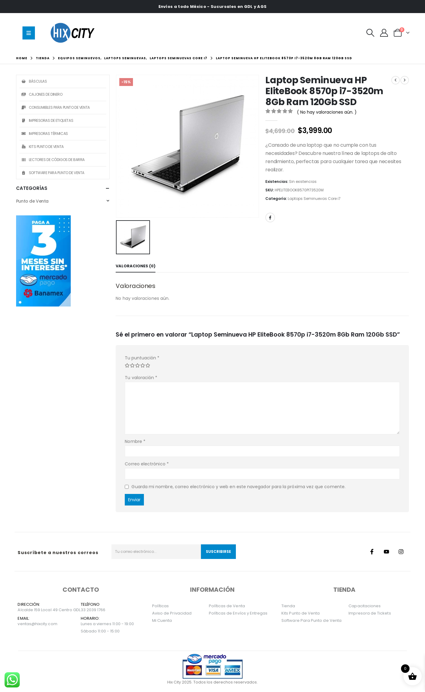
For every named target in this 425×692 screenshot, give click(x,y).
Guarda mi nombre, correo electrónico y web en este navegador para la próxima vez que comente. (238, 487)
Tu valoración (141, 378)
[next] (404, 80)
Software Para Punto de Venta (52, 172)
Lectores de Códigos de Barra (53, 159)
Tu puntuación (142, 358)
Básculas (34, 81)
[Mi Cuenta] (384, 33)
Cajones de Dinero (42, 94)
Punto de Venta (32, 201)
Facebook (270, 217)
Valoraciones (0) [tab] (135, 266)
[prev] (395, 80)
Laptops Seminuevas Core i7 (314, 198)
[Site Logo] (74, 33)
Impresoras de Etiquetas (47, 120)
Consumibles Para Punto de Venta (55, 107)
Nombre (135, 441)
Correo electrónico (146, 464)
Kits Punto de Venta (42, 146)
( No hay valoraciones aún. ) (327, 112)
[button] (370, 33)
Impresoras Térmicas (44, 133)
